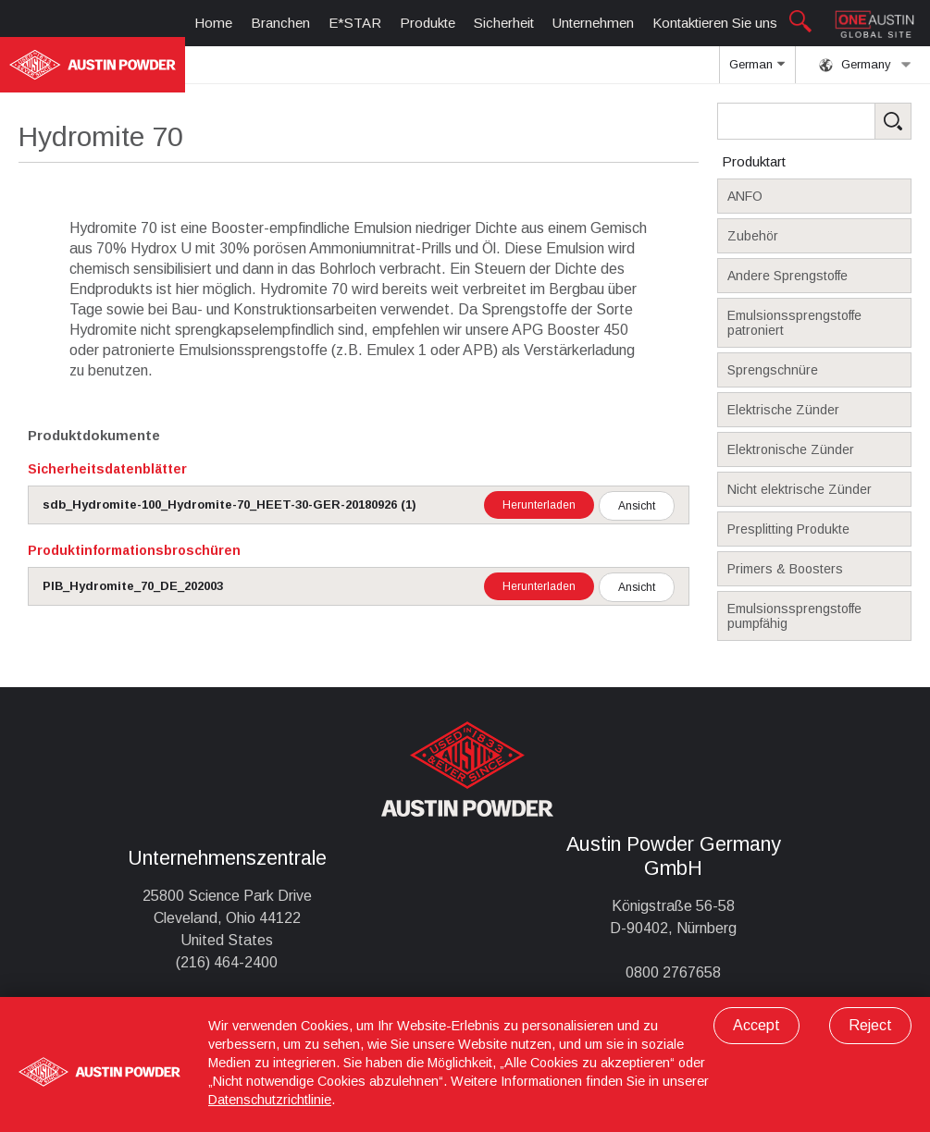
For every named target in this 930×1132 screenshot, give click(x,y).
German (757, 70)
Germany (865, 64)
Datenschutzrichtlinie (269, 1099)
